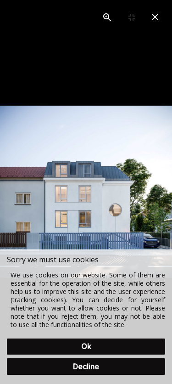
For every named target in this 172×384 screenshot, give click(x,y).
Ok (86, 346)
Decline (86, 366)
